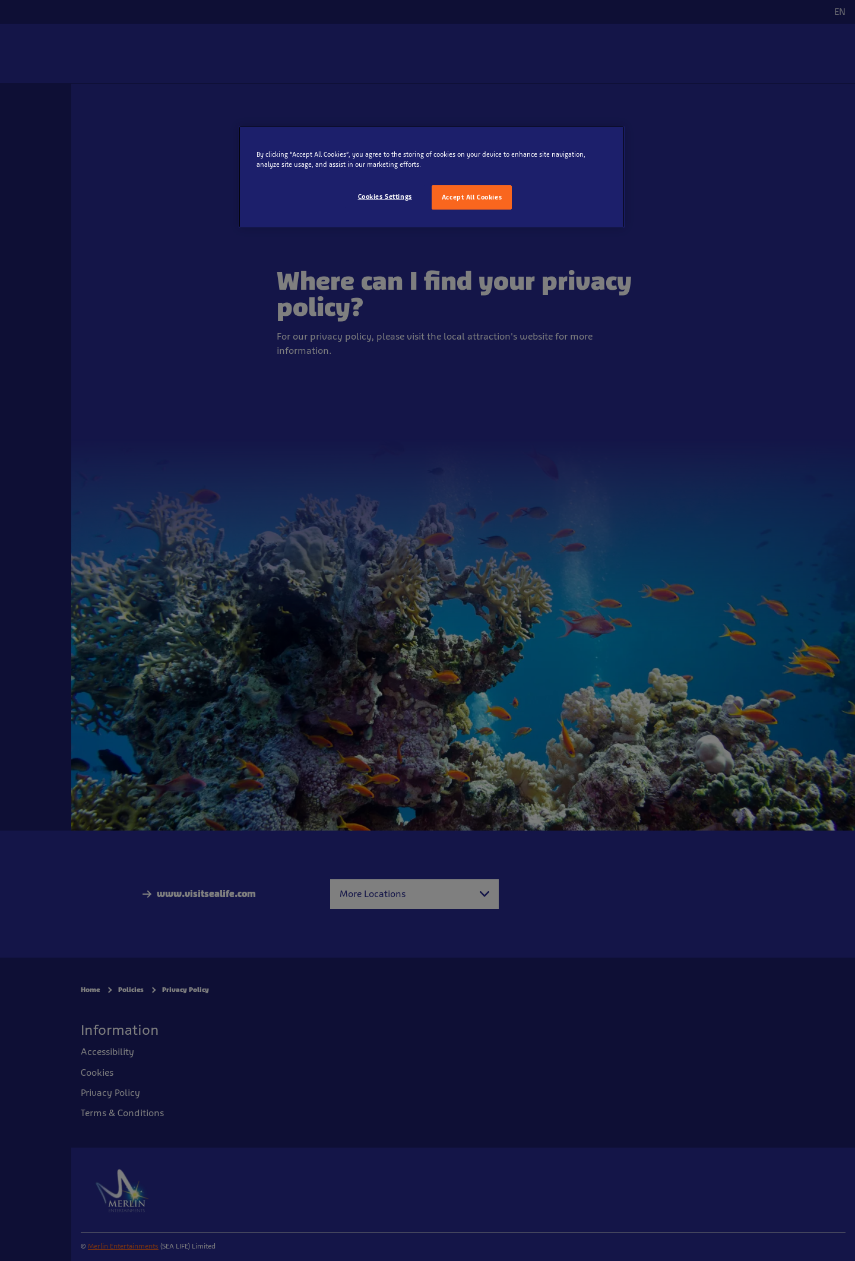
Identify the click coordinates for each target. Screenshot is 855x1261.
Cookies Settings (385, 196)
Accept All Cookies (472, 197)
